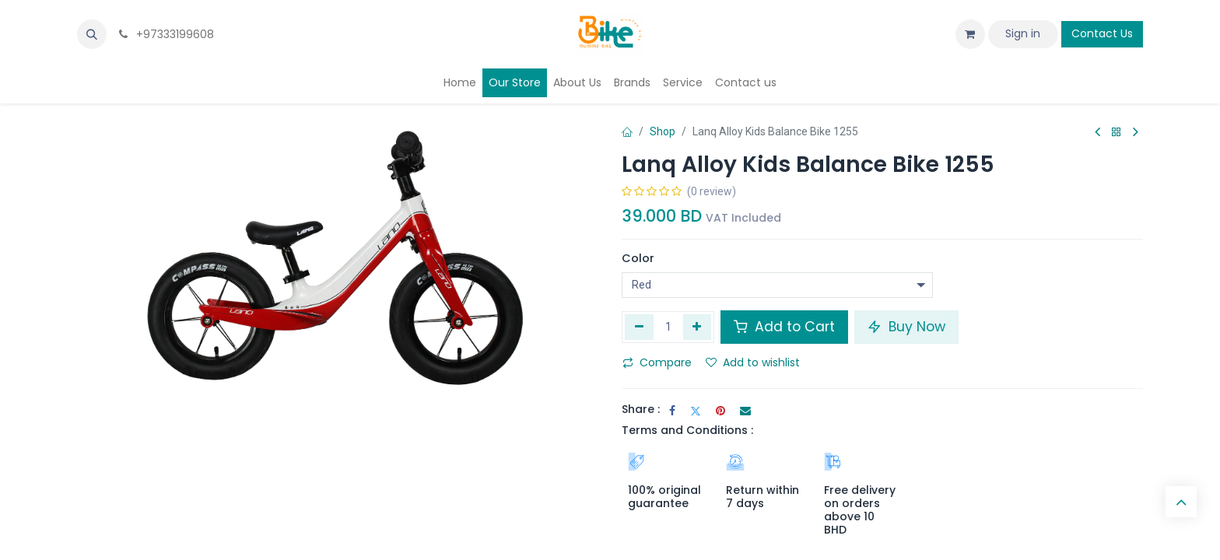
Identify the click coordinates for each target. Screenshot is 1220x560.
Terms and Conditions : (687, 430)
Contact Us (1102, 33)
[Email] (745, 410)
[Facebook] (672, 410)
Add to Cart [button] (784, 326)
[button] (92, 34)
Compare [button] (657, 362)
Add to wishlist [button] (753, 362)
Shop (662, 131)
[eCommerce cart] (970, 34)
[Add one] (697, 326)
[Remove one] (639, 326)
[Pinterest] (720, 410)
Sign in (1022, 33)
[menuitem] (459, 82)
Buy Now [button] (906, 326)
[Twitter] (695, 410)
